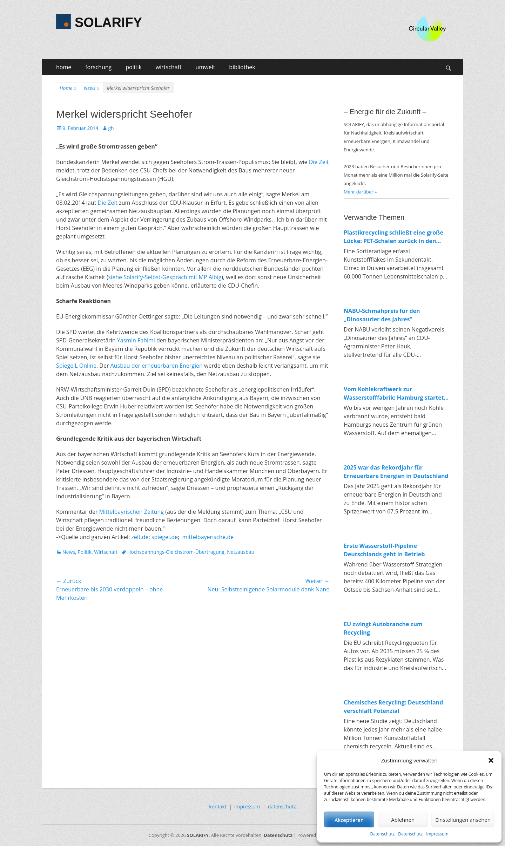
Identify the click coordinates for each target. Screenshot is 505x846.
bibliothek (242, 67)
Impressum (437, 834)
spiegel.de (165, 537)
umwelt (205, 67)
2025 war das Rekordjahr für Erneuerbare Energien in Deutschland (396, 472)
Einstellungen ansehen (463, 819)
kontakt (217, 806)
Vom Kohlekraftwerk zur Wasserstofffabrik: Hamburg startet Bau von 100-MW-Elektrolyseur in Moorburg (394, 393)
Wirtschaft (105, 552)
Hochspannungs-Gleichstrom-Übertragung (175, 552)
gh (111, 128)
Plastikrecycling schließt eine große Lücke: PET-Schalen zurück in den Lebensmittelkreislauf (393, 237)
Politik (85, 552)
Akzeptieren (349, 819)
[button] (490, 760)
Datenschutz (382, 834)
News (91, 88)
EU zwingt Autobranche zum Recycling (383, 628)
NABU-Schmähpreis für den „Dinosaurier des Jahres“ (382, 315)
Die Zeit (319, 162)
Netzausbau (240, 552)
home (63, 67)
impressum (247, 806)
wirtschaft (169, 67)
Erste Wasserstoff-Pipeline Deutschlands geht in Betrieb (384, 550)
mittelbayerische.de (208, 537)
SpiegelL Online (76, 365)
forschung (98, 67)
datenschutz (282, 806)
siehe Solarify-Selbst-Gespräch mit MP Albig (165, 277)
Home (68, 88)
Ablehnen (403, 819)
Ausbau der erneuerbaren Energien (156, 365)
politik (134, 67)
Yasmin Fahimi (136, 340)
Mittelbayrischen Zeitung (131, 512)
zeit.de (139, 537)
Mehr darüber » (360, 192)
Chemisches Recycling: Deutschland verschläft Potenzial (393, 707)
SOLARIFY (108, 22)
